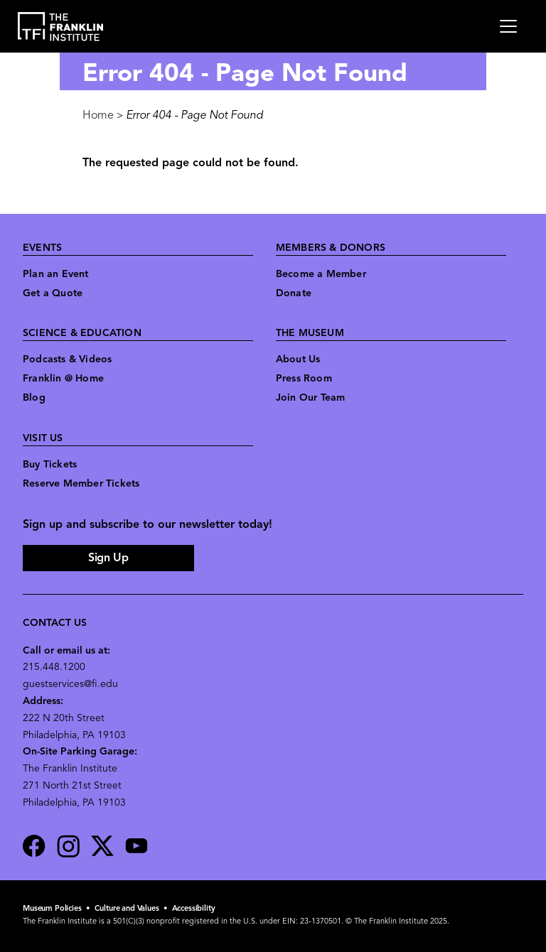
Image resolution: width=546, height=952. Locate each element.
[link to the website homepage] (61, 26)
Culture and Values (127, 909)
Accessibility (193, 909)
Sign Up (108, 558)
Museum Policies (52, 909)
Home (98, 115)
